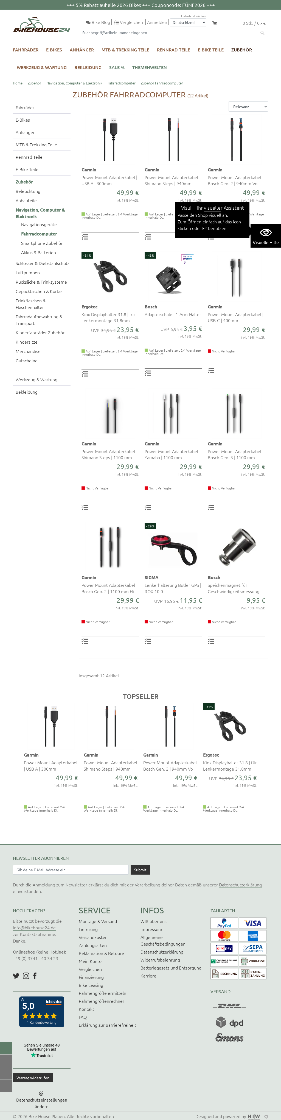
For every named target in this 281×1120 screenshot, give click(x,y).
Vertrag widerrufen (32, 1077)
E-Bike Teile (211, 49)
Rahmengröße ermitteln (102, 993)
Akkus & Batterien (38, 252)
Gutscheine (27, 360)
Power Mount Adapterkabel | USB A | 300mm (109, 180)
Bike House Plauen (47, 1116)
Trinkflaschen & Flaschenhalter (31, 303)
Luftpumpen (28, 272)
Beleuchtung (28, 191)
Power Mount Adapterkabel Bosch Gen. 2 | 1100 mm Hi (108, 588)
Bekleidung (88, 67)
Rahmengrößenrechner (101, 1001)
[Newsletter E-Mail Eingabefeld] (71, 869)
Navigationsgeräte (39, 224)
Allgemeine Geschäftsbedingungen (163, 940)
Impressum (151, 929)
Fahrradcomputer (122, 83)
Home (18, 83)
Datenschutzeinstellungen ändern (41, 1103)
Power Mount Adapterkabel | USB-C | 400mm (235, 317)
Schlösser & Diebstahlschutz (42, 263)
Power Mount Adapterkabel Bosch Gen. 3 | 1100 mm (234, 454)
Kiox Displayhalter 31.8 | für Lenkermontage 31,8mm (108, 317)
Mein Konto (90, 961)
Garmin (89, 169)
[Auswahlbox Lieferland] (188, 22)
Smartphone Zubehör (42, 243)
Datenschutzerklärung (240, 884)
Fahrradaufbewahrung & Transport (39, 319)
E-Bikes (54, 49)
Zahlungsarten (93, 945)
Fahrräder (25, 49)
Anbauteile (26, 200)
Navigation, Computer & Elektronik (74, 83)
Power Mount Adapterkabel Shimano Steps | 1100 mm (108, 454)
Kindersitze (27, 342)
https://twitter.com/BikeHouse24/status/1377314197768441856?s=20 (16, 976)
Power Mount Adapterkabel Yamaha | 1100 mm (171, 454)
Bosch (151, 306)
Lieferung (88, 929)
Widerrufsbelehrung (160, 960)
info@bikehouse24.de (34, 927)
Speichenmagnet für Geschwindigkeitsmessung (233, 588)
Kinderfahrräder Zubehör (40, 332)
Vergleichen (90, 969)
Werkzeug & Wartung (42, 67)
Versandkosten (93, 937)
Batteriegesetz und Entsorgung (170, 968)
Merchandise (28, 351)
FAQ (83, 1017)
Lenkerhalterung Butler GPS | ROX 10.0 (173, 588)
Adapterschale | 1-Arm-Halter (173, 314)
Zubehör (241, 49)
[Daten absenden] (140, 869)
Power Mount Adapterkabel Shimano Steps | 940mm (171, 180)
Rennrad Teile (173, 49)
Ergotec (89, 306)
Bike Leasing (91, 985)
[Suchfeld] (168, 32)
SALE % (117, 67)
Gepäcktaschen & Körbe (39, 291)
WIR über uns (153, 921)
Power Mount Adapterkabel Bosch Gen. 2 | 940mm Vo (234, 180)
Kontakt (86, 1009)
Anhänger (82, 49)
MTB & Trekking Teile (125, 49)
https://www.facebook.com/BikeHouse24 (35, 976)
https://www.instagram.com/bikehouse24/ (26, 976)
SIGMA (151, 577)
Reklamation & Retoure (101, 953)
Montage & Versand (98, 921)
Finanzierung (91, 977)
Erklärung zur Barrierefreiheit (107, 1025)
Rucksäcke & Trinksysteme (41, 282)
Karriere (148, 976)
